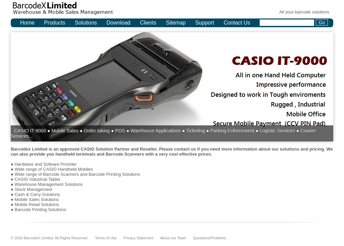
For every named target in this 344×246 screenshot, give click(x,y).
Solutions (86, 23)
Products (54, 23)
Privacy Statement (138, 238)
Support (204, 23)
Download (118, 23)
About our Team (173, 238)
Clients (148, 23)
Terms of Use (106, 238)
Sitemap (176, 23)
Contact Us (237, 23)
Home (27, 23)
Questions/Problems (209, 238)
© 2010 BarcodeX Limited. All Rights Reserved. (49, 238)
